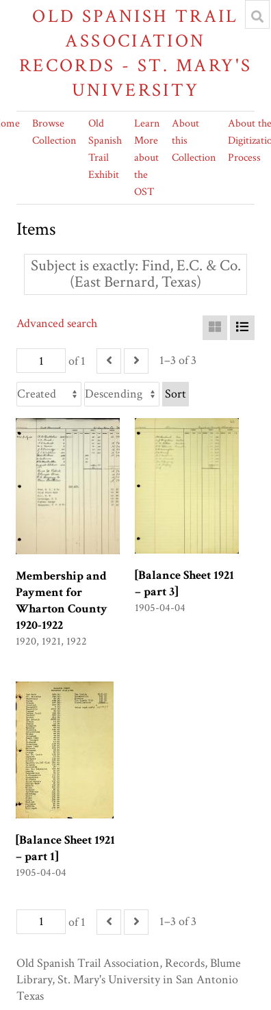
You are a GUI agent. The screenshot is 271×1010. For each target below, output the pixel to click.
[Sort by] (48, 394)
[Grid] (215, 327)
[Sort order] (121, 394)
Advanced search (56, 323)
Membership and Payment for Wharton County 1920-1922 (61, 600)
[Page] (41, 360)
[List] (242, 327)
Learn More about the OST (146, 157)
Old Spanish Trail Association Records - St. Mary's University (136, 53)
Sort (175, 394)
